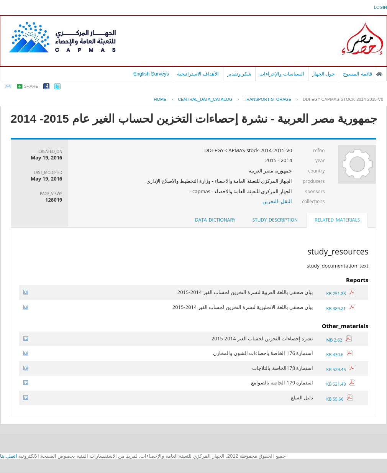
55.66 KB (339, 399)
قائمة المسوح (357, 74)
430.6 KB (339, 354)
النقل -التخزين (277, 201)
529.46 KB (340, 369)
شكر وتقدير (239, 74)
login (380, 7)
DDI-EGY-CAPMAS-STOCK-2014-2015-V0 (343, 99)
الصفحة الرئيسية (379, 74)
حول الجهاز (323, 74)
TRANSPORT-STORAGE (267, 99)
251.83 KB (340, 293)
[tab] (337, 221)
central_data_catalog (205, 99)
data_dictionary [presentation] (215, 220)
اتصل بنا (8, 456)
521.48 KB (340, 384)
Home (160, 99)
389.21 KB (340, 308)
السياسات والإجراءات (281, 74)
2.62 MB (338, 340)
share (31, 86)
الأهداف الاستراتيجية (198, 74)
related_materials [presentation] (337, 220)
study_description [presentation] (275, 220)
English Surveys (151, 74)
